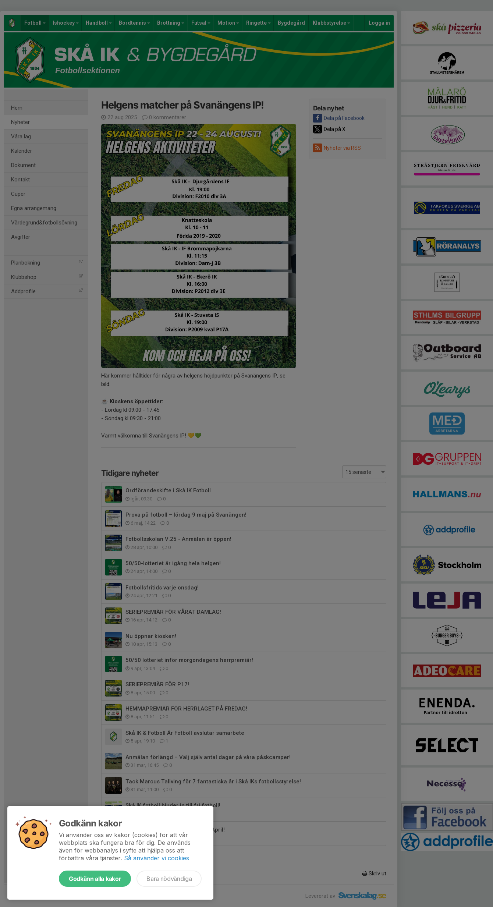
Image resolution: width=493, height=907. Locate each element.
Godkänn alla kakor (95, 878)
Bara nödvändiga (169, 878)
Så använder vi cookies (156, 858)
